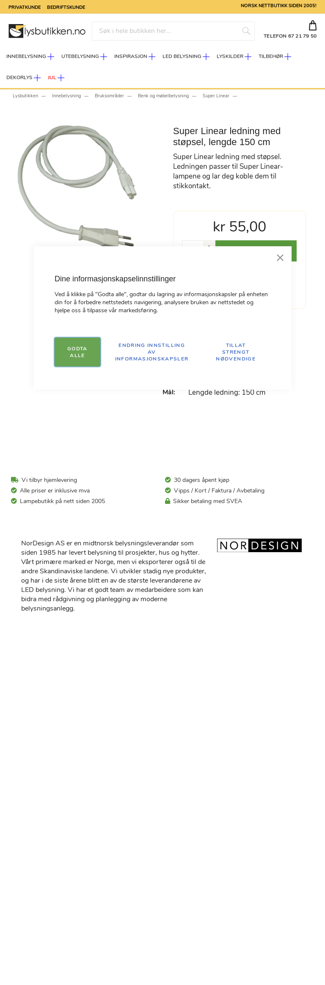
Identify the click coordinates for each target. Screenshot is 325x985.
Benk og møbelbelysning (163, 96)
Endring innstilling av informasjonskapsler (152, 352)
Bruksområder (109, 96)
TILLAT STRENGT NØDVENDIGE (236, 352)
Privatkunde (24, 6)
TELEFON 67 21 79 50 (290, 36)
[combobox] (173, 31)
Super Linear (216, 96)
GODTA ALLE (77, 352)
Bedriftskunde (66, 6)
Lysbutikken (25, 96)
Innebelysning (66, 96)
